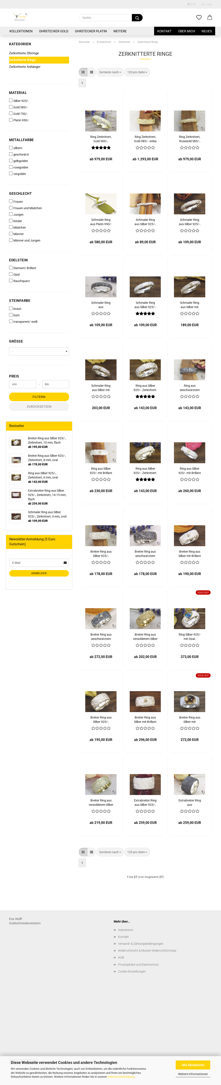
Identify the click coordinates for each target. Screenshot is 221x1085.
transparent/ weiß (23, 321)
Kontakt (164, 31)
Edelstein (18, 260)
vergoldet (17, 174)
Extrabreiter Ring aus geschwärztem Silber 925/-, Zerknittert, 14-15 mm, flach (189, 802)
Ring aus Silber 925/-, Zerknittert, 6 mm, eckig (145, 470)
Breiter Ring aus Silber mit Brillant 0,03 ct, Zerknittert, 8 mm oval (189, 553)
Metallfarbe (21, 140)
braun (15, 308)
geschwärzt (19, 154)
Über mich (186, 31)
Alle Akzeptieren (193, 1065)
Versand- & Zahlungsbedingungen (140, 943)
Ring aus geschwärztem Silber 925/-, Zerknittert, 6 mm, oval (189, 387)
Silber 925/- (19, 101)
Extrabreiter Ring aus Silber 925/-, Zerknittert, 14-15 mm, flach (145, 802)
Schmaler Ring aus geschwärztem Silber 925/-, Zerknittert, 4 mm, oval (101, 304)
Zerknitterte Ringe (22, 60)
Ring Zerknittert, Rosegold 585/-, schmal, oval (189, 138)
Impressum (125, 930)
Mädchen (17, 227)
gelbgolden (18, 161)
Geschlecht (20, 194)
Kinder (15, 221)
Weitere (120, 31)
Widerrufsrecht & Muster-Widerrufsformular (147, 950)
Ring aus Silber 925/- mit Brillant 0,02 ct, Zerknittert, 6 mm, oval (101, 470)
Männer (16, 234)
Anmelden (39, 573)
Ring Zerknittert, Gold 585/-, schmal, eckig (101, 138)
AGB (121, 957)
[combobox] (110, 72)
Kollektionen (21, 31)
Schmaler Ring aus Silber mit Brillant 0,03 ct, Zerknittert (101, 387)
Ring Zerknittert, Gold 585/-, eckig (145, 138)
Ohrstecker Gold (53, 31)
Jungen (16, 214)
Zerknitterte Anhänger (24, 67)
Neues (207, 31)
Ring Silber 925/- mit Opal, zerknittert (190, 636)
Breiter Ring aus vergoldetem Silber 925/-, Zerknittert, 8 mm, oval (145, 636)
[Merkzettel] (199, 18)
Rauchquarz (19, 281)
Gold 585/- (18, 107)
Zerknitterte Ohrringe (24, 53)
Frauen (16, 201)
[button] (209, 18)
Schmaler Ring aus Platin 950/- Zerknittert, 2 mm (101, 221)
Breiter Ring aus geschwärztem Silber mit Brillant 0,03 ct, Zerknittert (101, 636)
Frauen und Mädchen (25, 208)
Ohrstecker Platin (91, 31)
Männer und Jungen (24, 240)
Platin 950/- (19, 120)
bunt (14, 315)
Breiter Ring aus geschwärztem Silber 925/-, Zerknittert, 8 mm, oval (145, 553)
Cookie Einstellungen (132, 971)
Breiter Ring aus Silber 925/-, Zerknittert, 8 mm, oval (101, 553)
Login (207, 4)
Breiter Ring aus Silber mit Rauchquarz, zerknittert (189, 719)
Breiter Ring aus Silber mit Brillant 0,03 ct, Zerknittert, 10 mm (145, 719)
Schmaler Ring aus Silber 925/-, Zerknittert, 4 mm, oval (189, 221)
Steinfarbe (19, 301)
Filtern (39, 397)
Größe (16, 341)
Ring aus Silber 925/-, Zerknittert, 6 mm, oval (145, 387)
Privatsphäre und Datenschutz (138, 964)
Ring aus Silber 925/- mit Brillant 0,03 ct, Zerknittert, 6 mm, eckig (189, 470)
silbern (15, 148)
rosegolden (18, 167)
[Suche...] (137, 17)
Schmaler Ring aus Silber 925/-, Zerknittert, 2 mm (145, 221)
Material (18, 93)
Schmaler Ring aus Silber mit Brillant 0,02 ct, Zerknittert (190, 304)
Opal (14, 274)
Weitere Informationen (193, 1074)
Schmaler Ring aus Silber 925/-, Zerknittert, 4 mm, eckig (145, 304)
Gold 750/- (18, 113)
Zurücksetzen (39, 406)
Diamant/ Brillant (22, 268)
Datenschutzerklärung (120, 1076)
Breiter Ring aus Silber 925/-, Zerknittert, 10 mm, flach (101, 719)
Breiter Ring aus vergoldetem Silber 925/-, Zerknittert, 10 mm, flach (101, 802)
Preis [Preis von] (14, 376)
